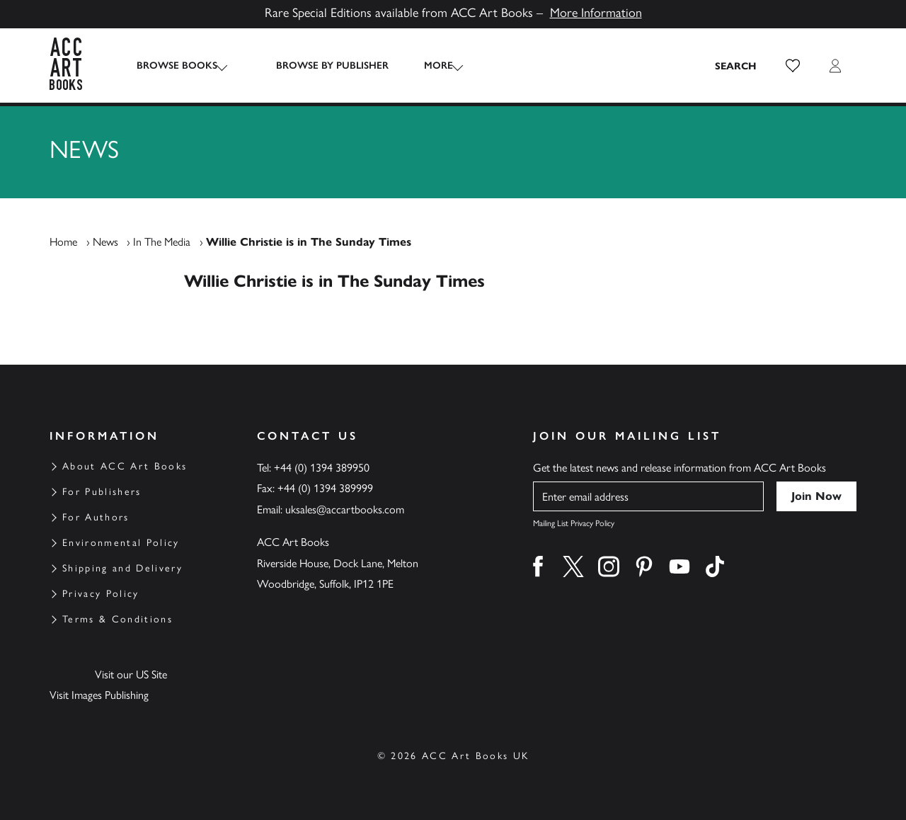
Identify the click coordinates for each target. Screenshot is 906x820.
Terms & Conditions (117, 619)
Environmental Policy (121, 543)
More (425, 65)
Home (63, 242)
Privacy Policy (100, 594)
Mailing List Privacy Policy (573, 523)
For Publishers (102, 492)
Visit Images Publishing (99, 695)
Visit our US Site (131, 674)
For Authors (96, 517)
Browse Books (177, 65)
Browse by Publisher (319, 65)
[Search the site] (736, 66)
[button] (793, 66)
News (105, 242)
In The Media (161, 242)
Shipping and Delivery (122, 568)
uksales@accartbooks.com (344, 509)
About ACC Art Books (124, 466)
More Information (596, 13)
